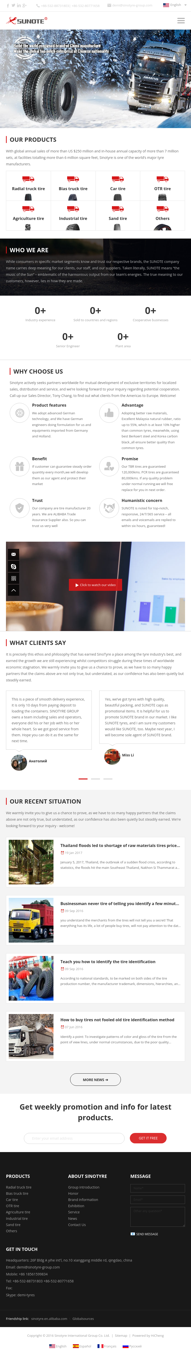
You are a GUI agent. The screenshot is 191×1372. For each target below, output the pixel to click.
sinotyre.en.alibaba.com (49, 1318)
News (72, 1218)
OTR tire (12, 1205)
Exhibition (76, 1205)
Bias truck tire (17, 1193)
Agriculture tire (18, 1212)
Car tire (12, 1199)
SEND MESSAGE (147, 1234)
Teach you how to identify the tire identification (107, 961)
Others (11, 1231)
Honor (73, 1193)
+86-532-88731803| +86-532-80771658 (70, 5)
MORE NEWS (93, 1079)
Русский (135, 1346)
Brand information (83, 1199)
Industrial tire (17, 1218)
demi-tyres (26, 1295)
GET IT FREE (148, 1138)
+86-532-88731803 (27, 1281)
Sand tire (13, 1224)
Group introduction (83, 1187)
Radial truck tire (19, 1187)
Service (74, 1212)
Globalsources (83, 1318)
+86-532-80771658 (59, 1281)
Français (110, 1346)
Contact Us (77, 1224)
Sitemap (121, 1335)
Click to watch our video (98, 585)
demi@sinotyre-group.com (132, 5)
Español (85, 1346)
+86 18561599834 (33, 1274)
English (175, 4)
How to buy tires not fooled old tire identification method (117, 1019)
